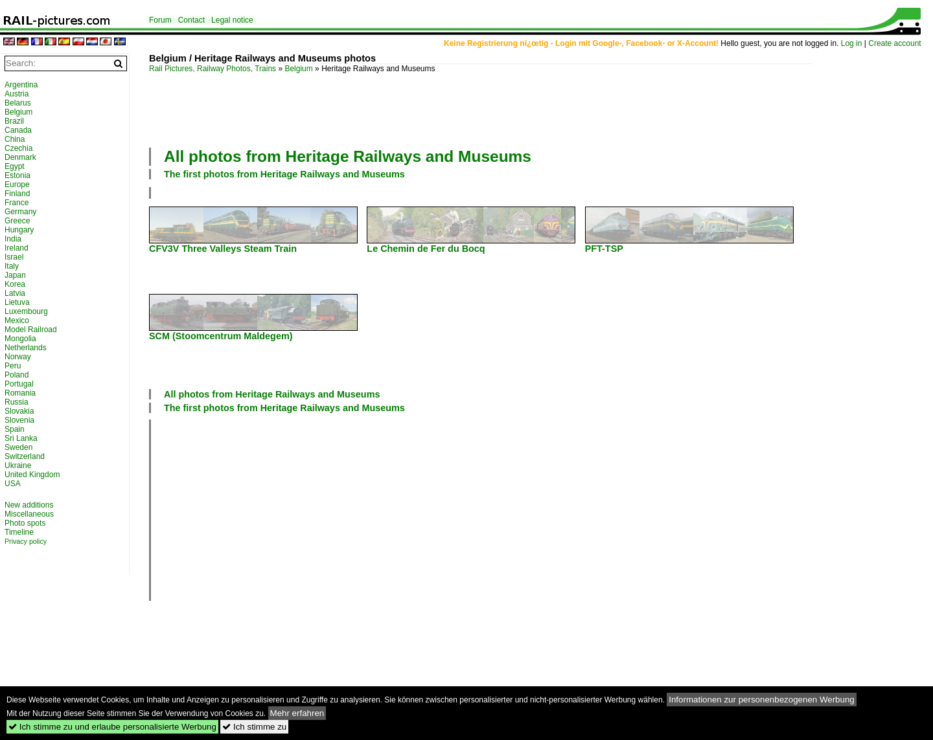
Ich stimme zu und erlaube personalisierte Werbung (112, 727)
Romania (20, 393)
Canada (18, 130)
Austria (17, 93)
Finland (17, 193)
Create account (894, 43)
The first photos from (284, 174)
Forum (160, 20)
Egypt (15, 166)
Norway (18, 356)
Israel (14, 257)
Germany (20, 211)
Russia (17, 402)
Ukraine (18, 465)
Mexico (17, 320)
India (13, 238)
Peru (13, 365)
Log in (851, 43)
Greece (17, 220)
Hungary (19, 229)
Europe (17, 184)
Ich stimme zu (254, 727)
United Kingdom (32, 474)
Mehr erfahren (297, 713)
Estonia (17, 175)
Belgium (298, 68)
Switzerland (25, 456)
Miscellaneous (29, 514)
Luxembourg (26, 311)
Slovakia (19, 411)
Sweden (18, 447)
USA (13, 483)
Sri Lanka (21, 438)
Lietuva (17, 302)
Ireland (17, 247)
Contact (191, 20)
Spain (15, 429)
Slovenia (19, 420)
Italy (12, 266)
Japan (15, 275)
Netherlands (26, 347)
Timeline (19, 532)
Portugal (19, 383)
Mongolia (20, 338)
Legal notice (232, 20)
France (17, 202)
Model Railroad (31, 329)
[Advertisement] (480, 109)
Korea (15, 284)
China (15, 139)
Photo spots (25, 523)
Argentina (21, 84)
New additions (29, 505)
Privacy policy (26, 541)
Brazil (14, 121)
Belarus (18, 102)
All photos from (347, 156)
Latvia (15, 293)
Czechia (18, 148)
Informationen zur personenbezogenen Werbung (762, 699)
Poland (17, 374)
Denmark (20, 157)
